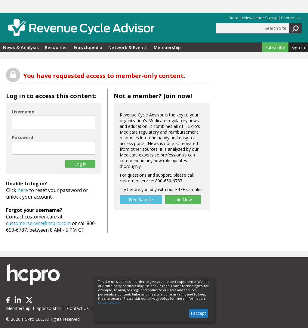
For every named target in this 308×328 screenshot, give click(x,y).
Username (23, 112)
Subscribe (275, 47)
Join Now (183, 200)
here (22, 190)
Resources (56, 47)
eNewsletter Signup (260, 18)
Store (234, 18)
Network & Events (128, 47)
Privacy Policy (108, 303)
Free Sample (141, 200)
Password (22, 137)
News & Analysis (21, 47)
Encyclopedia (88, 47)
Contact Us (290, 18)
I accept (198, 313)
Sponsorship (49, 308)
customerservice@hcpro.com (38, 223)
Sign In (298, 47)
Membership (167, 47)
